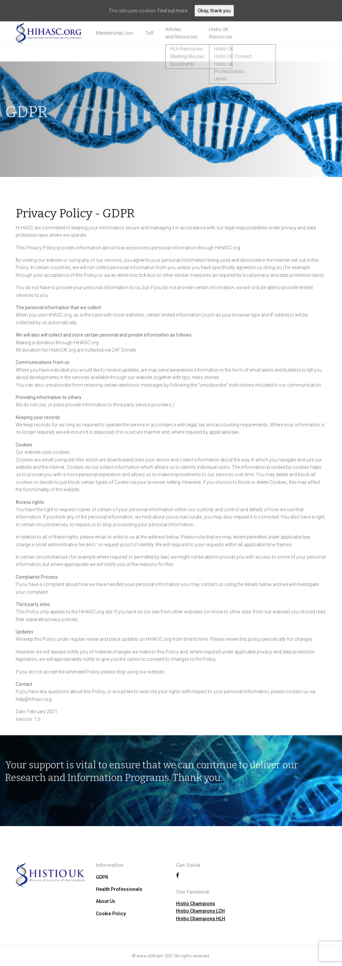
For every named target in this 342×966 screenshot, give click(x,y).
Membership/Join (114, 33)
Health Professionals (119, 889)
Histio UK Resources (220, 33)
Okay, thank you (214, 10)
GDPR (102, 877)
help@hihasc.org (33, 699)
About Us (105, 901)
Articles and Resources (181, 33)
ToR (149, 33)
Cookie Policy (111, 913)
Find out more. (173, 10)
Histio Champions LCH (200, 910)
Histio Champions (195, 903)
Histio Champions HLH (200, 918)
